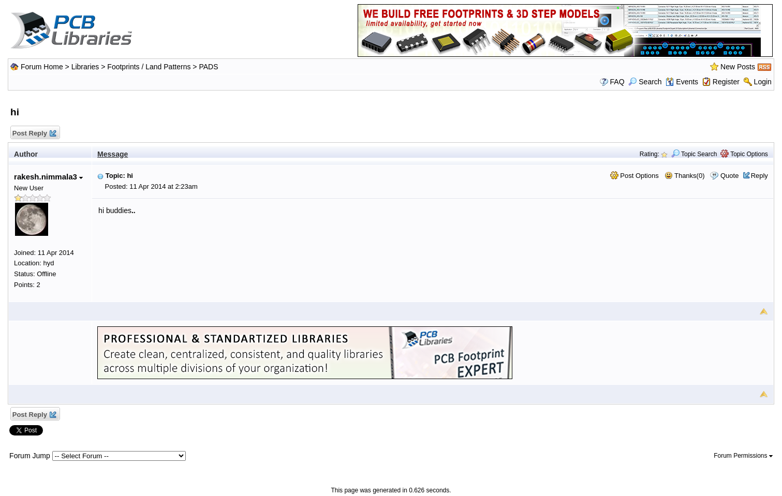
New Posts (737, 67)
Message (112, 154)
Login (763, 82)
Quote (729, 175)
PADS (208, 67)
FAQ (617, 82)
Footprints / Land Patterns (148, 67)
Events (682, 82)
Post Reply (33, 133)
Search (644, 82)
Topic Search (694, 154)
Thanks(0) (685, 175)
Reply (759, 175)
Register (726, 82)
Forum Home (42, 67)
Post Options (634, 175)
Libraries (85, 67)
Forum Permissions (743, 455)
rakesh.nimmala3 (48, 176)
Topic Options (744, 154)
